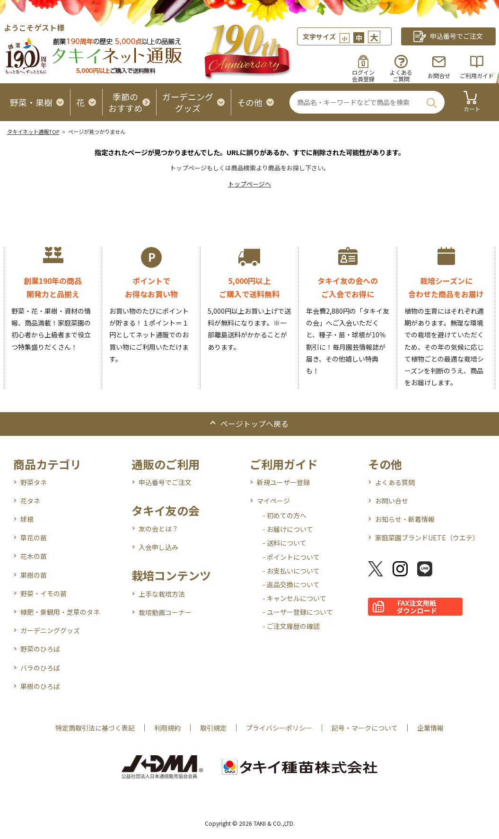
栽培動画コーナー (165, 612)
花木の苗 (33, 556)
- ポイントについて (291, 557)
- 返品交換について (291, 584)
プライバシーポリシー (279, 728)
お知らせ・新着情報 (405, 519)
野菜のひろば (40, 649)
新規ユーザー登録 (283, 482)
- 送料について (284, 543)
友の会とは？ (158, 528)
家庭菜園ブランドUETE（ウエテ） (427, 537)
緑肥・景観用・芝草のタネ (60, 612)
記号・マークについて (365, 728)
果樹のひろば (40, 686)
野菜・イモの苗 (43, 593)
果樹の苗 (33, 575)
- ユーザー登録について (298, 612)
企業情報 (430, 728)
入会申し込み (158, 547)
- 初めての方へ (284, 515)
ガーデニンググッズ (50, 630)
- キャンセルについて (294, 598)
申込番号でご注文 (165, 482)
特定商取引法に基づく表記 (95, 728)
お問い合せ (391, 500)
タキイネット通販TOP (33, 131)
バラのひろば (40, 667)
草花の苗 (33, 537)
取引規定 (213, 728)
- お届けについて (288, 529)
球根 (27, 519)
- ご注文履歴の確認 (291, 626)
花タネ (30, 500)
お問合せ (439, 75)
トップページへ (249, 183)
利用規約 (167, 728)
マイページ (273, 500)
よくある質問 (395, 482)
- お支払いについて (291, 570)
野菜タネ (33, 482)
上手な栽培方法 (162, 594)
